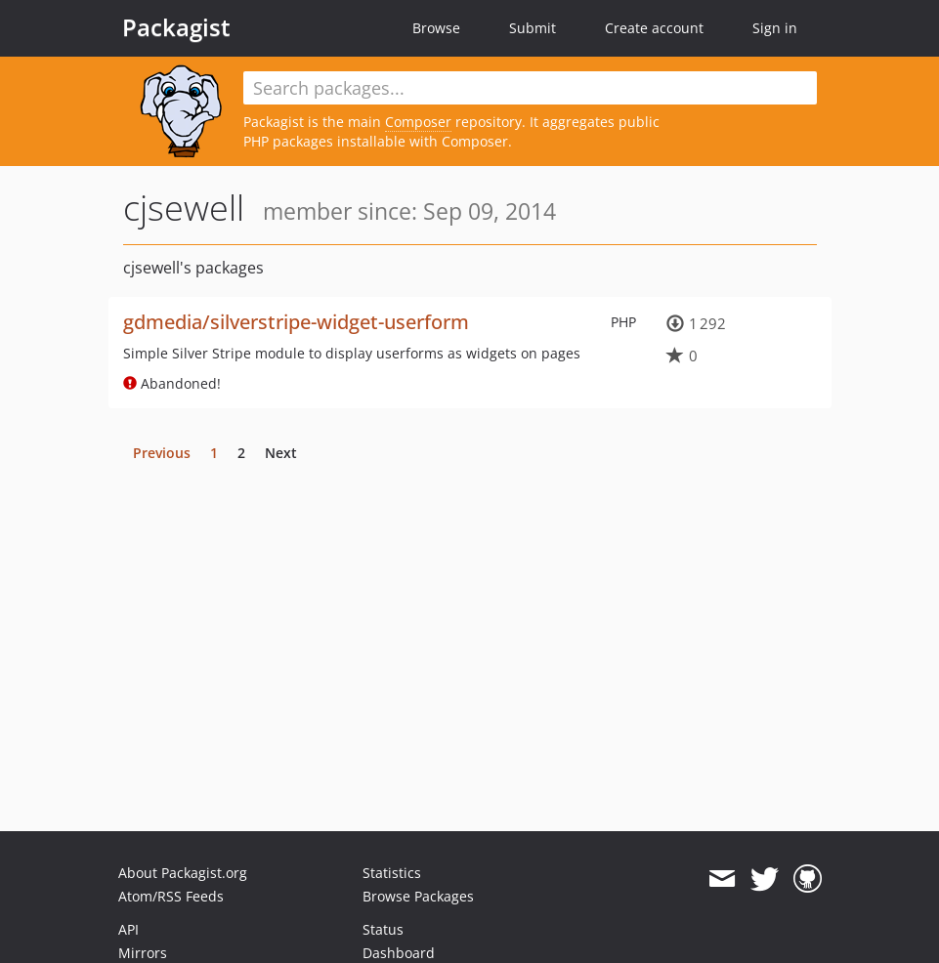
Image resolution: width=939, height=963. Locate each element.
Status (383, 929)
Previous (162, 452)
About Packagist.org (182, 872)
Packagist (176, 27)
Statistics (392, 872)
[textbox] (530, 88)
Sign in (774, 28)
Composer (418, 121)
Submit (532, 28)
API (128, 929)
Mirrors (142, 952)
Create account (654, 28)
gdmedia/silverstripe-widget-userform (296, 322)
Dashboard (399, 952)
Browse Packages (418, 896)
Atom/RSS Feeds (171, 896)
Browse (436, 28)
